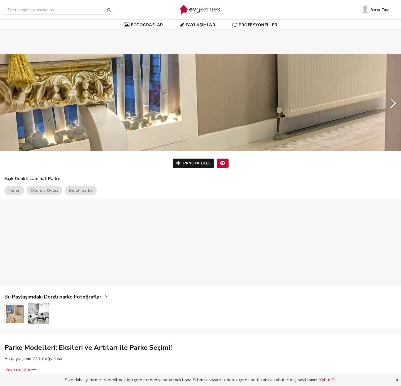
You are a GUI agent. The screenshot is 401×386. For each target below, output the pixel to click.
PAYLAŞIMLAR (197, 25)
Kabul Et (327, 380)
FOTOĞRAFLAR (143, 25)
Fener (14, 190)
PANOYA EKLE (193, 163)
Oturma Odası (44, 190)
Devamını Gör (20, 369)
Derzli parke (81, 190)
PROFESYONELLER (255, 25)
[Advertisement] (200, 33)
